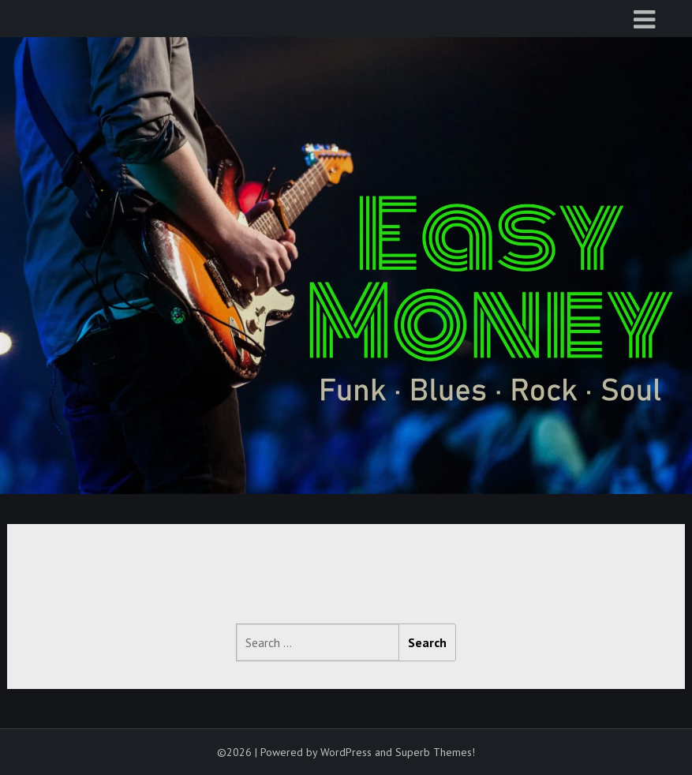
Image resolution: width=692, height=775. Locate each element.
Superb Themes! (435, 752)
